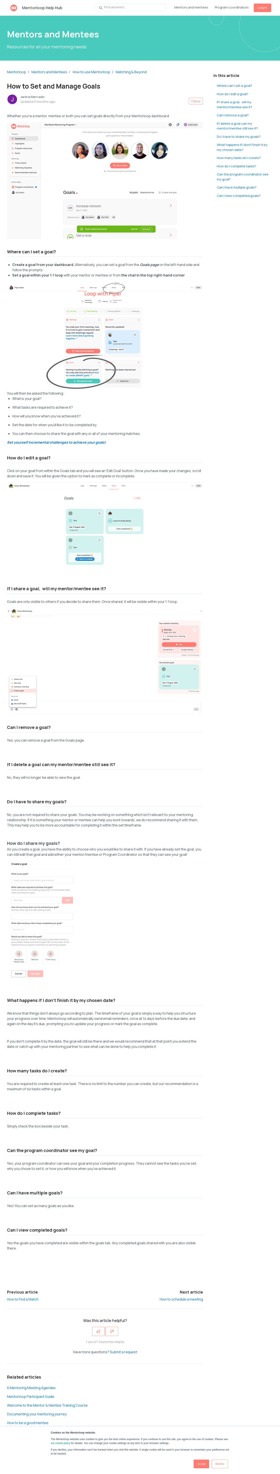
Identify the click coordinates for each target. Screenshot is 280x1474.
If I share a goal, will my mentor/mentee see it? (234, 104)
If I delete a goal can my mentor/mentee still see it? (237, 126)
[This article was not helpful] (111, 1331)
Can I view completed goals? (239, 195)
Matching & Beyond (131, 72)
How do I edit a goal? (232, 94)
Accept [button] (201, 1463)
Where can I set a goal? (234, 85)
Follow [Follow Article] (196, 101)
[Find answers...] (131, 7)
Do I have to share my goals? (239, 136)
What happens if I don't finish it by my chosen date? (242, 147)
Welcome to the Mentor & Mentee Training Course (47, 1405)
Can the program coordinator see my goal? (242, 177)
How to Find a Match (22, 1299)
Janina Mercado (32, 97)
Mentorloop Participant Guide (30, 1396)
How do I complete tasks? (236, 166)
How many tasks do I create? (239, 158)
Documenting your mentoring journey (37, 1414)
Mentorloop (16, 72)
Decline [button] (219, 1463)
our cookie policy (60, 1443)
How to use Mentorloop (91, 72)
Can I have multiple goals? (236, 187)
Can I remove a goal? (233, 115)
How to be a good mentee (27, 1422)
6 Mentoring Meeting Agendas (31, 1387)
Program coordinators (232, 7)
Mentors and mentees (191, 7)
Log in (262, 7)
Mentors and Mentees (49, 72)
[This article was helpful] (98, 1331)
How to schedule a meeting (181, 1299)
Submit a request (123, 1352)
